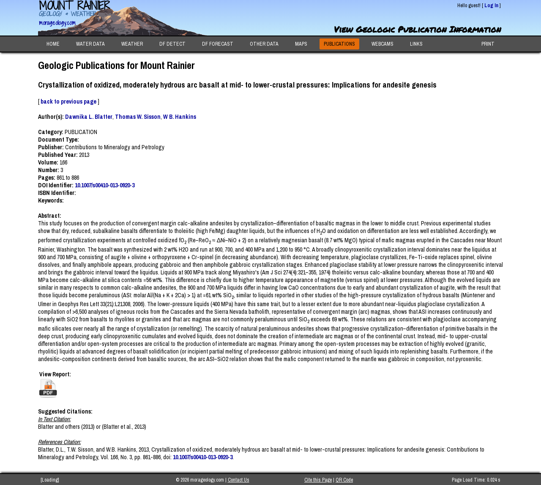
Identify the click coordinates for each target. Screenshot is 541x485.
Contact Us (238, 480)
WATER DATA (90, 44)
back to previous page (68, 101)
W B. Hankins (179, 117)
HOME (53, 44)
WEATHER (132, 44)
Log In (491, 5)
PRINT (488, 44)
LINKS (416, 44)
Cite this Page (318, 480)
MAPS (301, 44)
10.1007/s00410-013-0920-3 (104, 185)
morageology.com (57, 23)
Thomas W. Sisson (138, 117)
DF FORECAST (217, 44)
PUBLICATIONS (339, 44)
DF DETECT (172, 44)
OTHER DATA (264, 44)
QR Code (344, 480)
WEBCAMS (382, 44)
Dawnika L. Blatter (88, 117)
